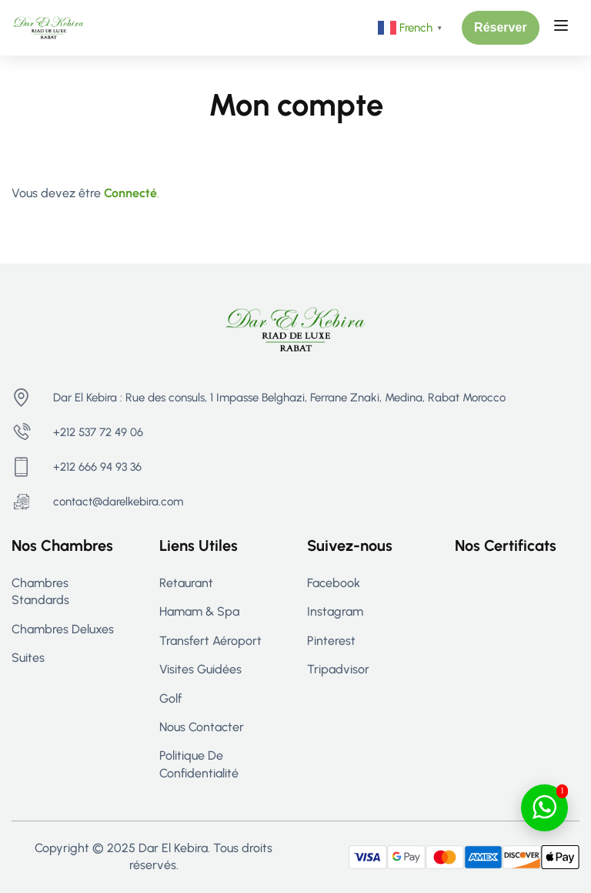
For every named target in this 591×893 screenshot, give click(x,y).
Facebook (333, 583)
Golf (170, 698)
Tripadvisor (338, 669)
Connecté (130, 193)
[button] (500, 28)
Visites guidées (200, 669)
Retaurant (186, 583)
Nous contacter (201, 727)
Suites (28, 657)
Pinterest (331, 640)
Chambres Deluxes (63, 629)
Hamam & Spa (199, 611)
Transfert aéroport (210, 640)
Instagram (335, 611)
